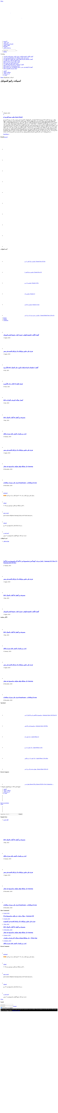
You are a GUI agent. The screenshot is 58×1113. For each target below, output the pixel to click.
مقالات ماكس (6, 45)
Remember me (5, 1007)
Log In (11, 1007)
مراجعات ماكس (7, 47)
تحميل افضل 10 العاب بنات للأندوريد (11, 60)
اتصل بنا (5, 75)
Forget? (15, 1006)
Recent (4, 317)
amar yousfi (6, 513)
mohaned (5, 493)
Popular (5, 319)
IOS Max (5, 46)
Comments (5, 320)
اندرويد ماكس (6, 73)
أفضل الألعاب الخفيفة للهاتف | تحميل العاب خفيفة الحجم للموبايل (18, 56)
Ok (13, 1010)
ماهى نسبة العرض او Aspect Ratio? (13, 117)
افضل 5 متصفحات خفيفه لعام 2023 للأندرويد (13, 64)
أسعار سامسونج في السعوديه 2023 (11, 65)
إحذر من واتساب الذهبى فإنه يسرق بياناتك (14, 434)
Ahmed (5, 523)
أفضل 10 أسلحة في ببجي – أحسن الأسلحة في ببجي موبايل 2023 (18, 67)
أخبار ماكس (6, 42)
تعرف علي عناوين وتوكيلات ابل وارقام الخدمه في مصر (16, 57)
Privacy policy (17, 1010)
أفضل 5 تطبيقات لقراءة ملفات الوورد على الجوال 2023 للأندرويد (18, 59)
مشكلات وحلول (7, 72)
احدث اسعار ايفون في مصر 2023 (10, 63)
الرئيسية (5, 41)
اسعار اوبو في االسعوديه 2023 (10, 68)
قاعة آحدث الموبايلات (8, 44)
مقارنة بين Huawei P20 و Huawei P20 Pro (34, 784)
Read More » (6, 134)
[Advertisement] (13, 29)
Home (2, 77)
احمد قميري (6, 533)
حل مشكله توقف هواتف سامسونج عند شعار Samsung (18, 466)
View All (5, 137)
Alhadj (4, 503)
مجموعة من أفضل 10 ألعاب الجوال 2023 (14, 417)
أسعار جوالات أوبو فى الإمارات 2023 (11, 61)
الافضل (5, 71)
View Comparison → (48, 784)
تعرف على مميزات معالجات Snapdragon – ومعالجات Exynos (20, 482)
